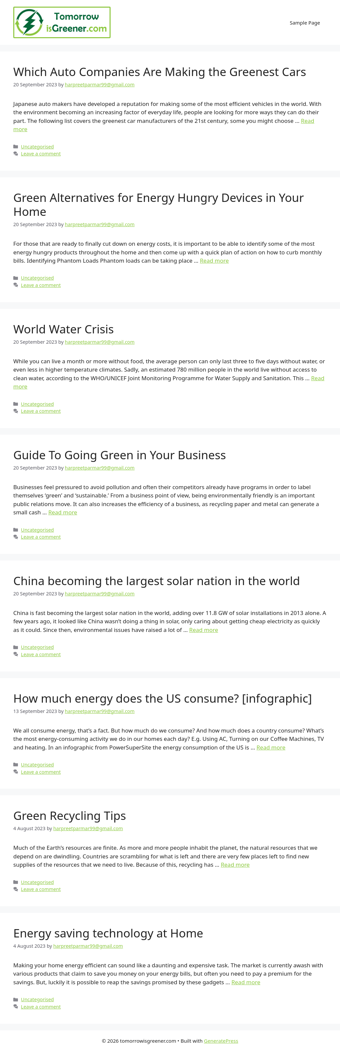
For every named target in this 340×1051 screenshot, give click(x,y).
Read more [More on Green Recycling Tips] (235, 864)
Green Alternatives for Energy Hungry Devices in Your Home (158, 204)
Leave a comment (41, 153)
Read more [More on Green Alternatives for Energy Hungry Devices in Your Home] (214, 260)
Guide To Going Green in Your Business (119, 455)
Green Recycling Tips (69, 815)
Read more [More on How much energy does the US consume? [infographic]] (271, 747)
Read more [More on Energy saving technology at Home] (245, 982)
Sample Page (305, 22)
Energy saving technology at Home (108, 933)
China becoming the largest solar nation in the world (156, 580)
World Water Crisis (63, 329)
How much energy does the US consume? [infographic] (162, 698)
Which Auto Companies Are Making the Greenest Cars (159, 71)
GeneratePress (221, 1040)
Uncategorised (37, 146)
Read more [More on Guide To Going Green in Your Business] (62, 512)
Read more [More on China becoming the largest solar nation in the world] (203, 630)
